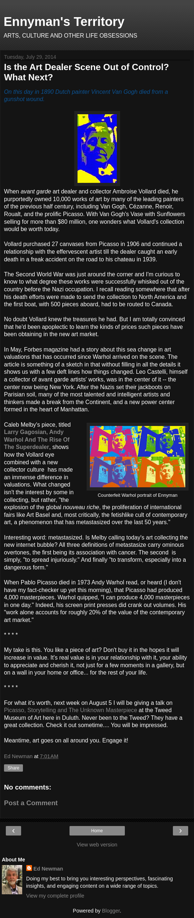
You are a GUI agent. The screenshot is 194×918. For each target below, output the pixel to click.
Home (97, 830)
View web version (97, 845)
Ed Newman (48, 869)
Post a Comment (31, 803)
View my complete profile (55, 896)
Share (13, 768)
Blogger (111, 911)
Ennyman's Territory (64, 21)
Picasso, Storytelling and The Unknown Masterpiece (70, 710)
